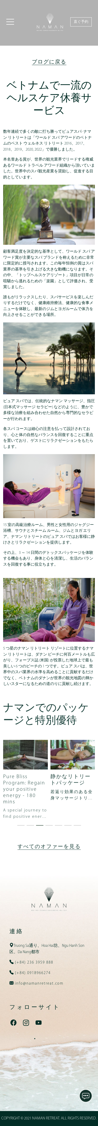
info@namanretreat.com (39, 983)
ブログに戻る (49, 62)
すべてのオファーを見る (49, 870)
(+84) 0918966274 (32, 973)
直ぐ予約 (81, 22)
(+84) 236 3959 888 (33, 962)
